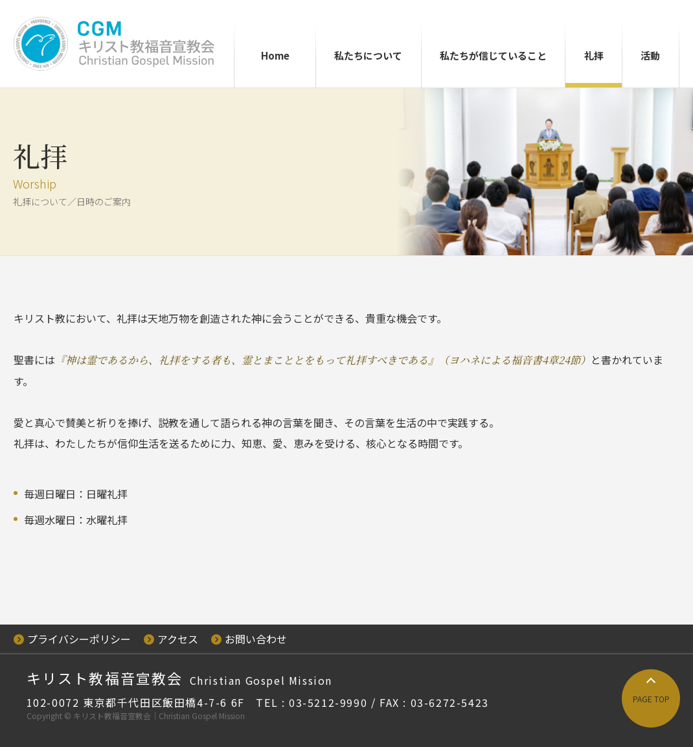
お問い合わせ (249, 639)
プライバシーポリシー (72, 639)
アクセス (171, 639)
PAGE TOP (651, 698)
